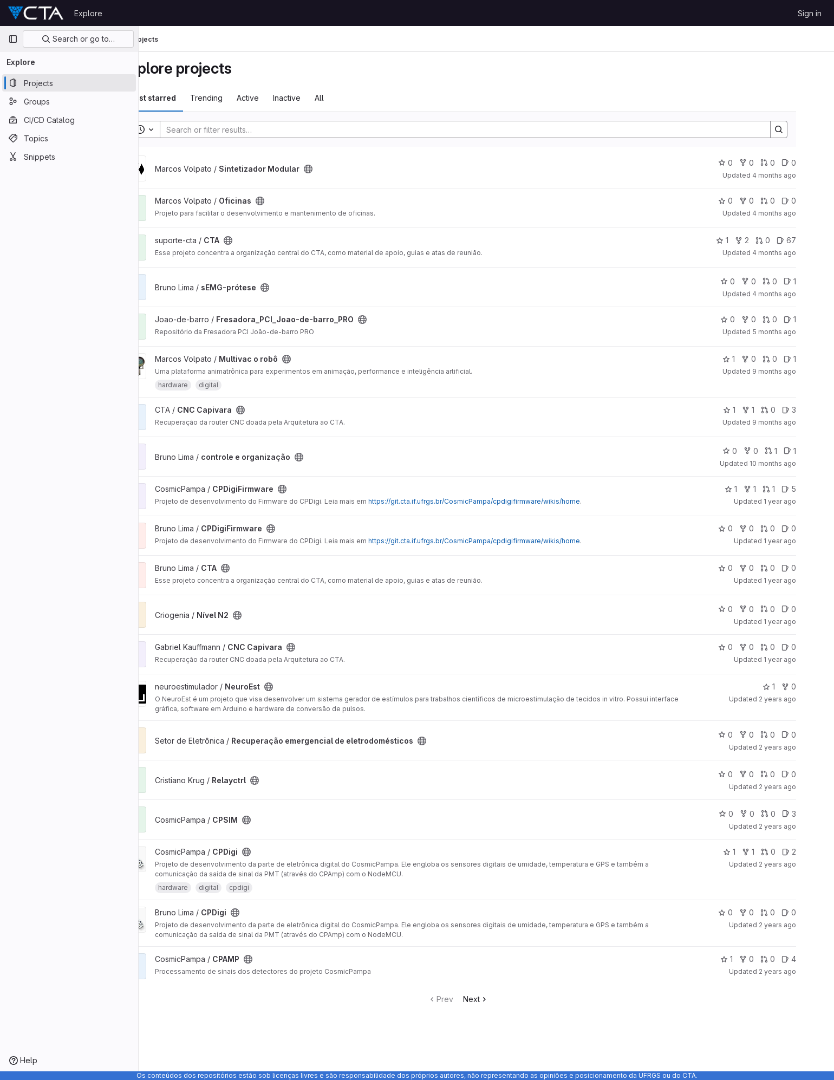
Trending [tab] (237, 97)
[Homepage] (36, 13)
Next (504, 999)
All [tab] (350, 97)
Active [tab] (279, 97)
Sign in (810, 13)
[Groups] (69, 101)
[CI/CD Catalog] (69, 119)
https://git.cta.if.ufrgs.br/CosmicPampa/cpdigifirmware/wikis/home (505, 501)
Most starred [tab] (183, 97)
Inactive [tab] (318, 97)
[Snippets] (69, 156)
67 (811, 240)
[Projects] (69, 83)
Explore (88, 13)
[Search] (488, 129)
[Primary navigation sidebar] (13, 39)
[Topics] (69, 138)
